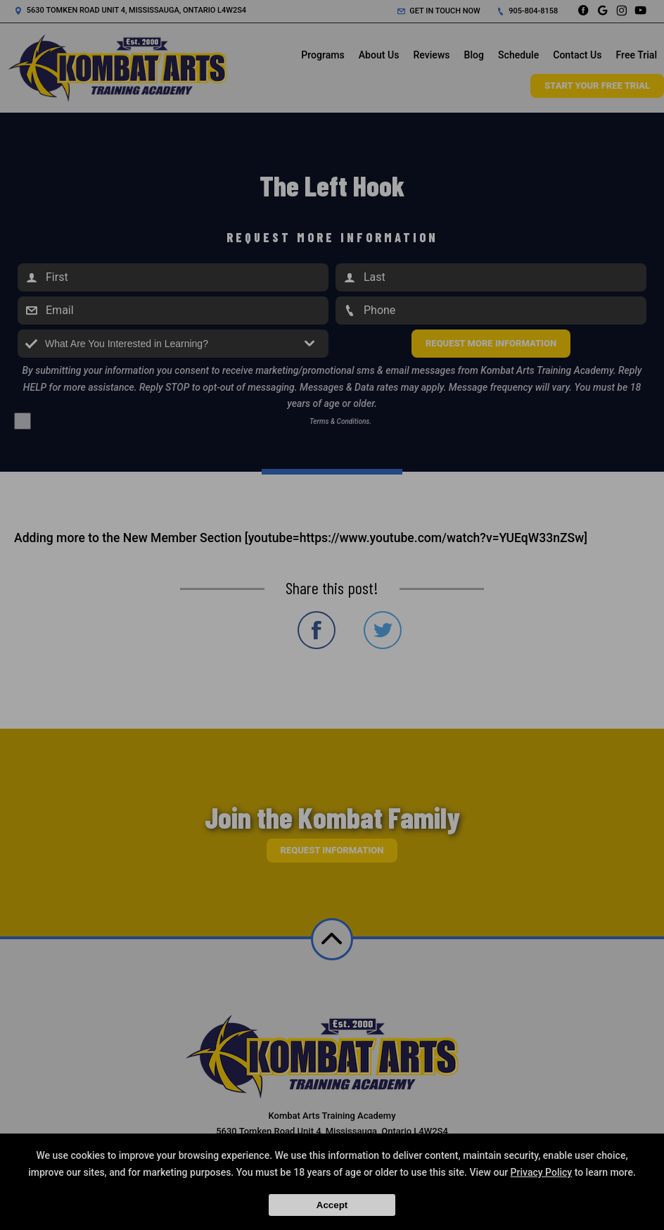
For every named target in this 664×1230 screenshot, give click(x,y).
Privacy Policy (542, 1172)
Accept (332, 1205)
